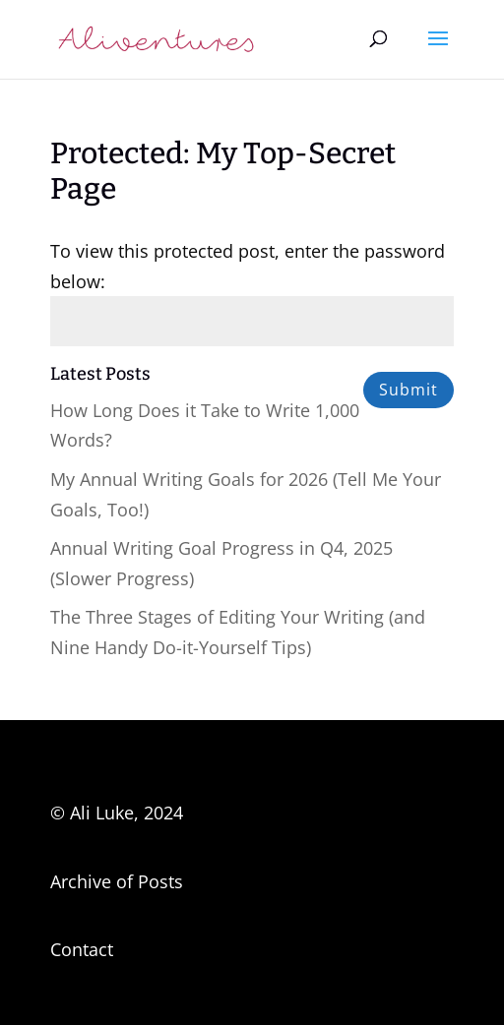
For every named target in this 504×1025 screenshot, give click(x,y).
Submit (408, 389)
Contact (81, 949)
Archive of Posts (116, 881)
